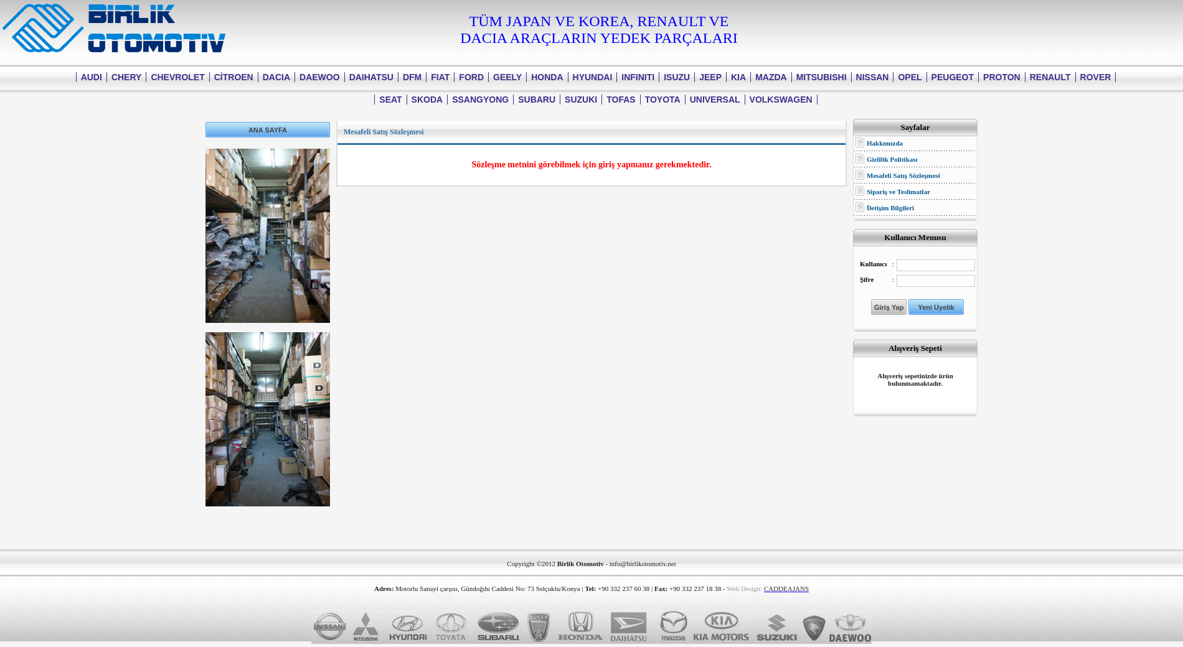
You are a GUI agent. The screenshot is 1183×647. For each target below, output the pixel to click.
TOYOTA (663, 100)
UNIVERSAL (715, 100)
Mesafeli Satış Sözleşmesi (903, 175)
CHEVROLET (177, 77)
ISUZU (677, 77)
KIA (738, 77)
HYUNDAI (593, 77)
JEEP (710, 77)
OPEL (909, 77)
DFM (412, 77)
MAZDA (771, 77)
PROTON (1001, 77)
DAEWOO (319, 77)
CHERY (126, 77)
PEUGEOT (952, 77)
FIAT (440, 77)
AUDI (91, 77)
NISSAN (872, 77)
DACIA (276, 77)
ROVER (1095, 77)
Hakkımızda (885, 143)
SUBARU (536, 100)
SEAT (390, 100)
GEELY (507, 77)
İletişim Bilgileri (890, 208)
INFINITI (637, 77)
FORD (471, 77)
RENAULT (1050, 77)
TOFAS (620, 100)
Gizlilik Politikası (892, 159)
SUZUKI (581, 100)
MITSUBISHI (821, 77)
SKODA (427, 100)
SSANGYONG (480, 100)
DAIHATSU (371, 77)
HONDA (547, 77)
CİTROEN (233, 77)
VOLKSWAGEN (781, 100)
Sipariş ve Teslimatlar (898, 191)
